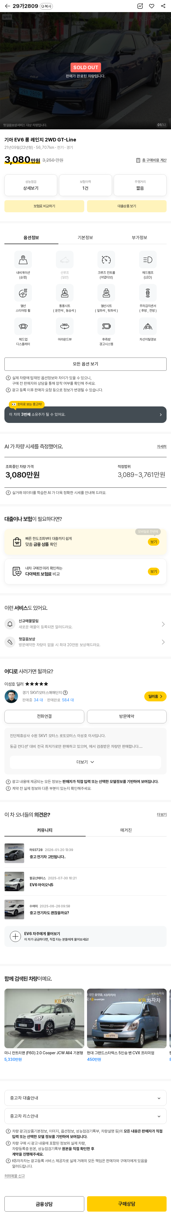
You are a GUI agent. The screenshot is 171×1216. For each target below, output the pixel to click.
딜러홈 (153, 696)
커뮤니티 (45, 830)
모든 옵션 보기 (85, 364)
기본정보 (85, 237)
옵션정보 (31, 237)
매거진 (126, 830)
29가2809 (33, 6)
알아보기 (85, 541)
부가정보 (139, 237)
